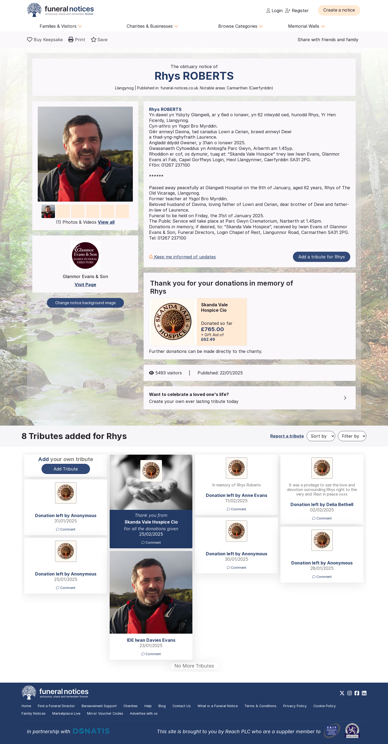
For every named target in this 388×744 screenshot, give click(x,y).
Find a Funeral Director (56, 706)
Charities (130, 706)
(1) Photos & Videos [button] (85, 222)
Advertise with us (144, 713)
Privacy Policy (295, 706)
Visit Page (85, 284)
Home (26, 706)
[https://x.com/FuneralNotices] (342, 693)
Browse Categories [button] (240, 26)
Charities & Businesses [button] (152, 26)
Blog (162, 706)
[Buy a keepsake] (45, 39)
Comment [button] (151, 543)
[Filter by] (352, 436)
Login (274, 10)
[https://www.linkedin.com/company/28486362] (364, 693)
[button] (339, 10)
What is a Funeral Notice (218, 706)
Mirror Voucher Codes (105, 713)
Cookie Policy (324, 706)
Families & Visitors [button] (61, 26)
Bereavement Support (99, 706)
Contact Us (181, 706)
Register (297, 10)
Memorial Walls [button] (306, 26)
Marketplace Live (66, 713)
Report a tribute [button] (287, 435)
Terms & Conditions (260, 706)
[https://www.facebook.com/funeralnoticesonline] (357, 693)
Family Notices (34, 713)
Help (148, 706)
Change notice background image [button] (85, 302)
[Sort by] (321, 436)
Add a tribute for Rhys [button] (321, 256)
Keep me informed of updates (182, 256)
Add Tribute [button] (66, 469)
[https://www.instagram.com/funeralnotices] (349, 693)
